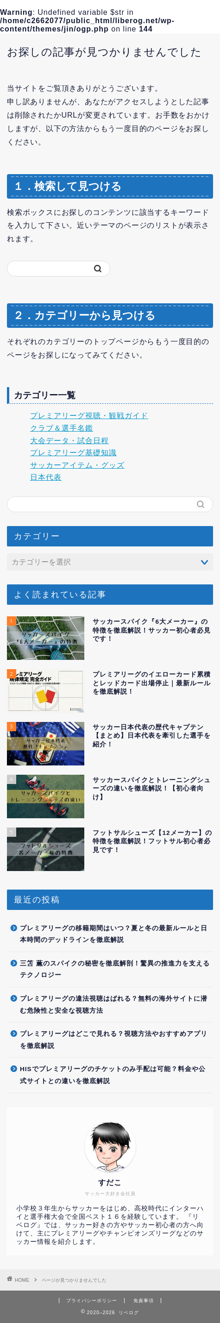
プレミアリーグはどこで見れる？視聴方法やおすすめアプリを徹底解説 (113, 1039)
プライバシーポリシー (91, 1300)
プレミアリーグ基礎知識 (73, 453)
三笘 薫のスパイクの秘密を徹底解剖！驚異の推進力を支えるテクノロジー (115, 969)
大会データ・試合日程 (69, 441)
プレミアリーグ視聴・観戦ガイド (89, 416)
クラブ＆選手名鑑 (61, 428)
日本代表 (46, 477)
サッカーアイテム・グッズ (77, 465)
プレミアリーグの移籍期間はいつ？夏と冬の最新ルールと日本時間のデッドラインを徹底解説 (113, 934)
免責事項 (143, 1300)
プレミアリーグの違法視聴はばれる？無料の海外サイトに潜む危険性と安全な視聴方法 (113, 1004)
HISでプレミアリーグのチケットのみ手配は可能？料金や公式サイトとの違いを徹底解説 (113, 1075)
